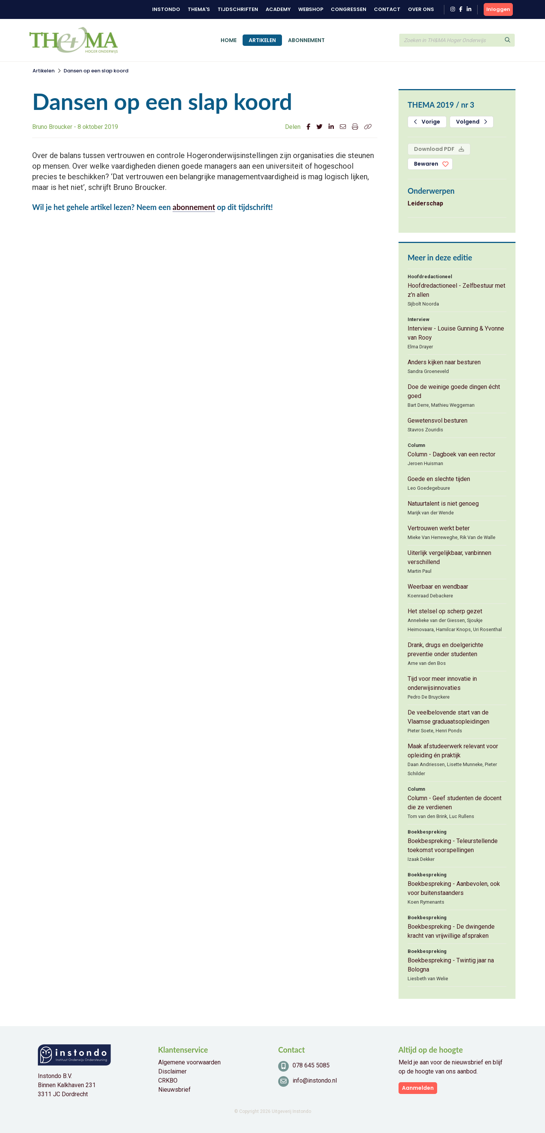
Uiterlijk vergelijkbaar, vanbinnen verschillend (449, 557)
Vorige (427, 121)
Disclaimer (172, 1071)
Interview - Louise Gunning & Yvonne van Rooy (456, 333)
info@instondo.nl (315, 1080)
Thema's (199, 9)
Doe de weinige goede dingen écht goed (454, 391)
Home (229, 40)
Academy (278, 9)
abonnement (194, 207)
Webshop (310, 9)
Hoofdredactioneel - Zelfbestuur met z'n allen (456, 290)
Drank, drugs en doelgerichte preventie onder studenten (445, 649)
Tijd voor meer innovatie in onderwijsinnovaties (442, 683)
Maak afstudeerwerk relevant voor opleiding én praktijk (453, 751)
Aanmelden (418, 1088)
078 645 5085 (311, 1065)
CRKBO (168, 1080)
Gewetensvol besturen (437, 420)
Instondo (166, 9)
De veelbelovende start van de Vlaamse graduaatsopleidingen (448, 717)
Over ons (421, 9)
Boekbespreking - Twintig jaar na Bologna (451, 965)
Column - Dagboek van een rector (451, 454)
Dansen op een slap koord (96, 70)
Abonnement (306, 40)
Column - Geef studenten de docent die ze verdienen (454, 803)
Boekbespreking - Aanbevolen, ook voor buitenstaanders (454, 888)
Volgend (471, 121)
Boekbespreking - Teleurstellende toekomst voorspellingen (453, 845)
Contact (387, 9)
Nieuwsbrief (174, 1089)
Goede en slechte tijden (439, 479)
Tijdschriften (238, 9)
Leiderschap (425, 203)
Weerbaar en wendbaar (438, 586)
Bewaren (426, 164)
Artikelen (262, 40)
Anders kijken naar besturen (444, 362)
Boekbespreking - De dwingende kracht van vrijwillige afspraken (451, 931)
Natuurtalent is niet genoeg (443, 503)
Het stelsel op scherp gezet (445, 611)
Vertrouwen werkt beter (439, 528)
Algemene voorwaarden (189, 1062)
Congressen (348, 9)
